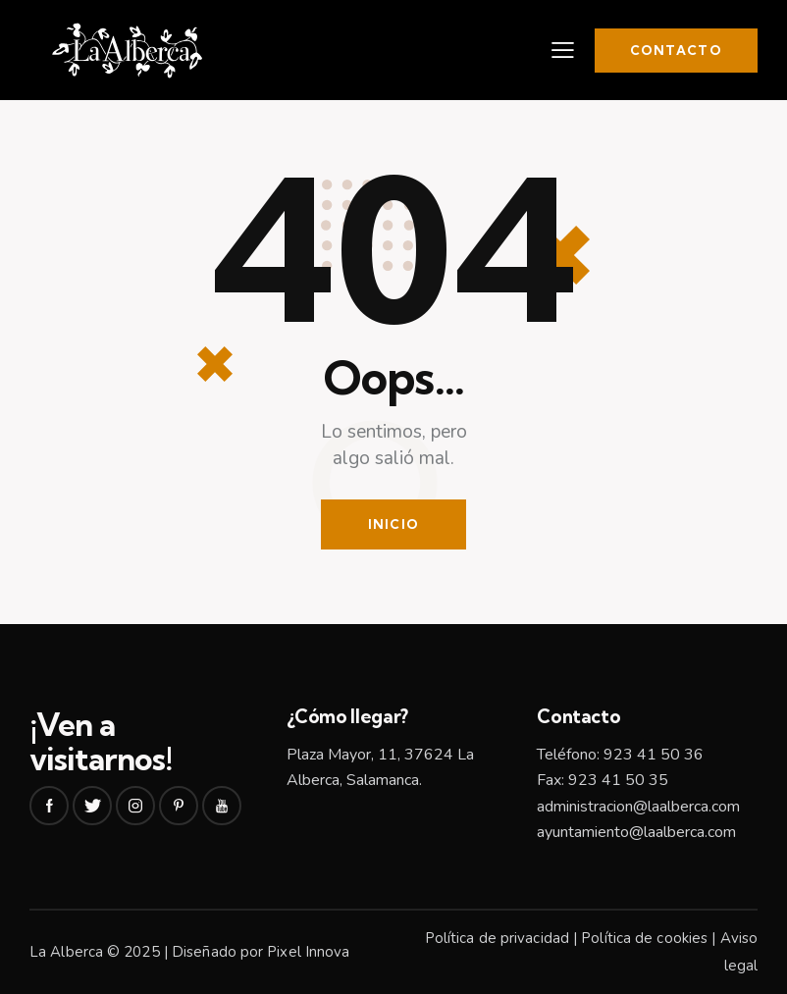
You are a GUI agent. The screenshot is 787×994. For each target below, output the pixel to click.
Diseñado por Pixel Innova (261, 952)
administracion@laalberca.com (638, 806)
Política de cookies (644, 938)
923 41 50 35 (618, 780)
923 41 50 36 (653, 754)
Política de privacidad (497, 938)
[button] (562, 50)
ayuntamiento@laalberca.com (636, 832)
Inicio (394, 524)
